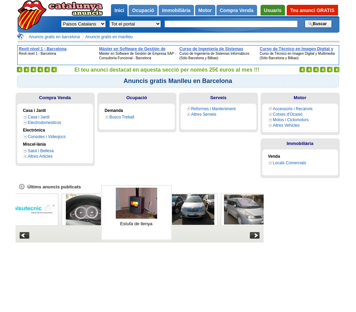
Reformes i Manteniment (213, 108)
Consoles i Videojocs (47, 136)
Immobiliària (300, 143)
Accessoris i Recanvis (293, 108)
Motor (300, 97)
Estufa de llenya (136, 223)
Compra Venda (55, 97)
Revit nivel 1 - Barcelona (43, 48)
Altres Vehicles (286, 125)
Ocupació (136, 97)
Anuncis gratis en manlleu (109, 36)
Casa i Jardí (39, 117)
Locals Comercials (289, 162)
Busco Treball (122, 117)
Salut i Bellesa (41, 150)
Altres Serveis (203, 114)
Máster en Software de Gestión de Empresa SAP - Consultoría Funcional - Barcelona (137, 48)
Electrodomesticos (44, 122)
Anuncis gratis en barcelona (54, 36)
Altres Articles (40, 156)
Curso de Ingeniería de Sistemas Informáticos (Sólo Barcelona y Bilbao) (218, 48)
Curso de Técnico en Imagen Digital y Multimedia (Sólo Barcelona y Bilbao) (296, 48)
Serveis (218, 97)
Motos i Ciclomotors (291, 119)
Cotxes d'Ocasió (288, 114)
